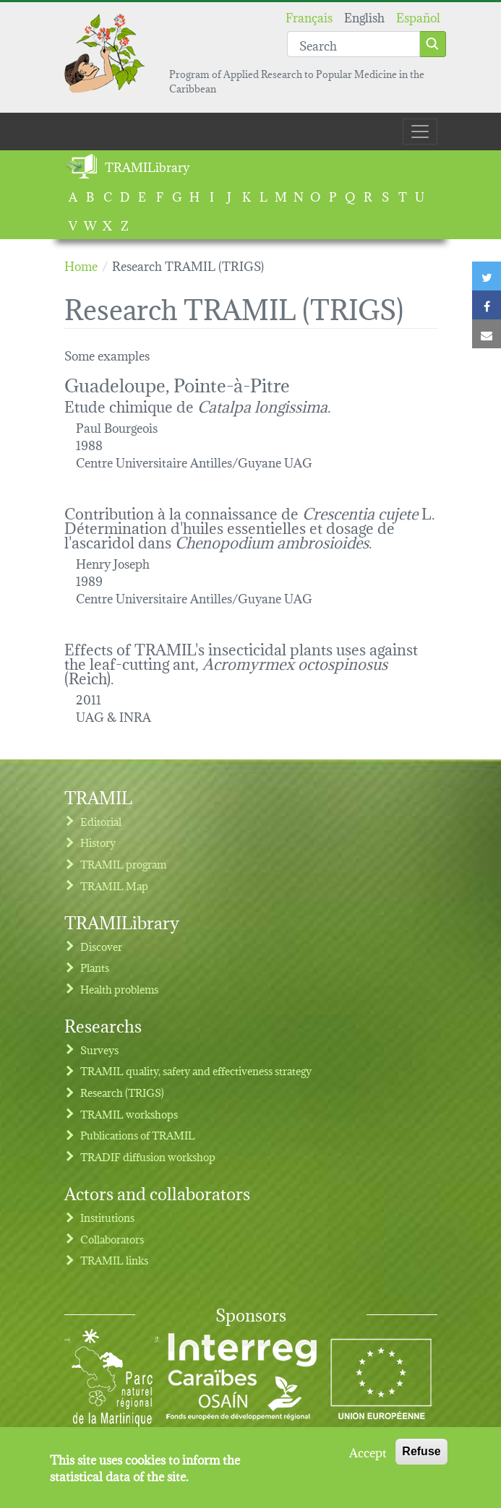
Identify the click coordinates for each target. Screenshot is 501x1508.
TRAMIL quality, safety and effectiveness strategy (196, 1070)
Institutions (107, 1217)
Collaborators (112, 1239)
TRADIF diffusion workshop (147, 1156)
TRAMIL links (114, 1259)
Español (418, 16)
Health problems (119, 989)
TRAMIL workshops (129, 1114)
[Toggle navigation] (420, 132)
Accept (368, 1459)
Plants (94, 967)
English (364, 16)
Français (309, 16)
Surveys (99, 1049)
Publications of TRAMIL (137, 1134)
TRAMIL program (123, 864)
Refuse (421, 1459)
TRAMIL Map (114, 885)
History (98, 842)
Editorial (100, 821)
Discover (101, 946)
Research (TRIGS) (122, 1092)
